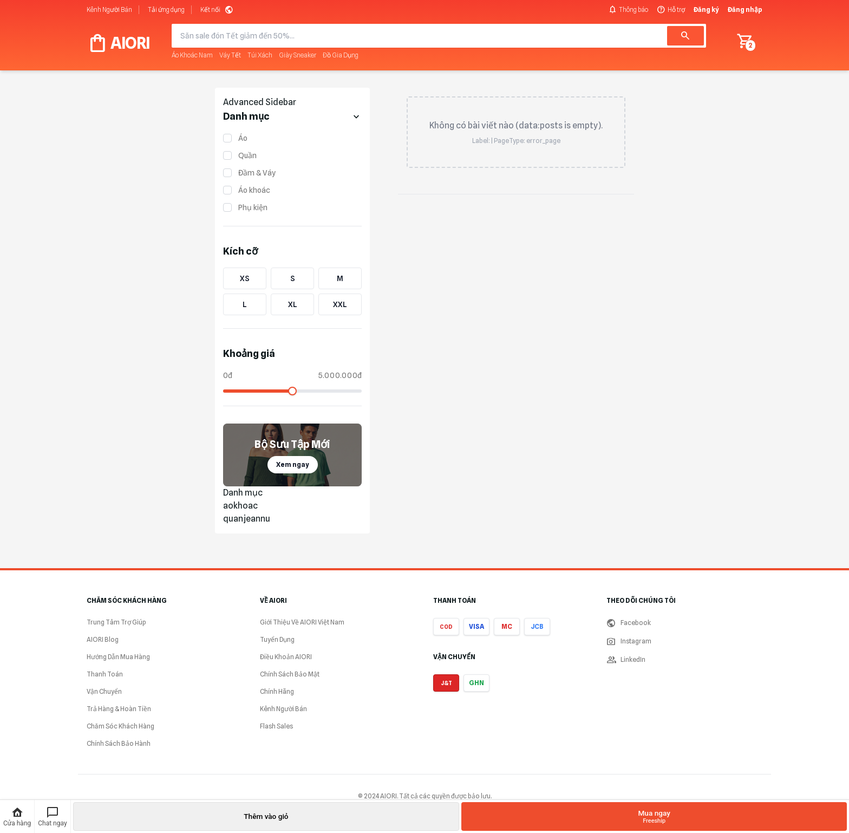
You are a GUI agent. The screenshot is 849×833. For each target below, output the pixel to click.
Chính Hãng (277, 691)
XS (245, 278)
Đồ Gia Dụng (340, 55)
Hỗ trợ (671, 9)
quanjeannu (246, 518)
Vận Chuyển (104, 691)
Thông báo (628, 9)
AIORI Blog (103, 639)
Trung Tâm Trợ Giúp (116, 622)
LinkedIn (625, 660)
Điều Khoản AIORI (286, 657)
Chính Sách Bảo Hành (119, 743)
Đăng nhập (745, 9)
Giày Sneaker (297, 55)
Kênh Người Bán (109, 9)
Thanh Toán (105, 674)
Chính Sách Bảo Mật (289, 674)
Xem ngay (292, 464)
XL (292, 304)
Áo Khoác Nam (192, 55)
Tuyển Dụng (277, 639)
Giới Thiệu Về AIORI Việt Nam (302, 622)
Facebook (628, 623)
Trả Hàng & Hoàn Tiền (119, 709)
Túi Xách (259, 55)
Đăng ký (706, 9)
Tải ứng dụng (166, 9)
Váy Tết (230, 55)
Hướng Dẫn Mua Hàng (118, 657)
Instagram (628, 641)
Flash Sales (276, 726)
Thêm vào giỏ (266, 816)
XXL (340, 304)
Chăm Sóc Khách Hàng (120, 726)
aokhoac (240, 505)
